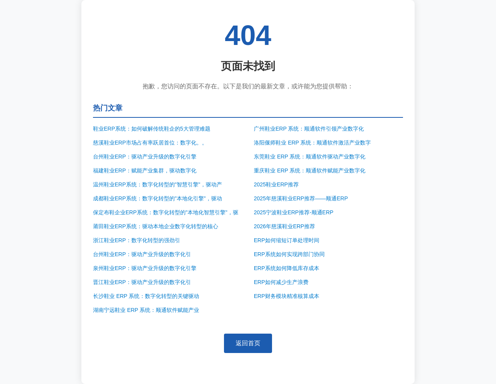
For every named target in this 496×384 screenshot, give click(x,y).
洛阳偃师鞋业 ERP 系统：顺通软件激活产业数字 (312, 142)
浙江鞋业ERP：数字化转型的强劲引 (136, 240)
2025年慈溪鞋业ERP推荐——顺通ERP (301, 198)
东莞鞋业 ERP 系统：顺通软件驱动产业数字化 (309, 156)
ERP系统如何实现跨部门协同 (289, 254)
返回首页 (248, 343)
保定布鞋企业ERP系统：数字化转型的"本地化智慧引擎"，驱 (165, 212)
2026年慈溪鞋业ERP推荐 (284, 226)
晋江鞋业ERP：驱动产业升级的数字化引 (142, 282)
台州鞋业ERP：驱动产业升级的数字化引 (142, 254)
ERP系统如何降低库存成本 (286, 268)
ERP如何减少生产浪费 (281, 282)
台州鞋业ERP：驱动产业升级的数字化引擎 (144, 156)
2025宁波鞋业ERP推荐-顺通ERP (293, 212)
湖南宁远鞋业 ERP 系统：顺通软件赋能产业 (146, 310)
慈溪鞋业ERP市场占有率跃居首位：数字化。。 (150, 142)
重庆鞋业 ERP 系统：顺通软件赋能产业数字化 (309, 170)
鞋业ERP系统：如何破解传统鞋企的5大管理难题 (151, 129)
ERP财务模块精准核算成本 (286, 296)
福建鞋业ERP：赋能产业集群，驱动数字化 (144, 170)
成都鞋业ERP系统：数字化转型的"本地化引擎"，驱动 (157, 198)
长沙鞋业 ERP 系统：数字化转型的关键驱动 (146, 296)
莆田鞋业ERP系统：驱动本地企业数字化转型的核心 (155, 226)
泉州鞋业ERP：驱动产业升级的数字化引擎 (144, 268)
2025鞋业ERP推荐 (276, 184)
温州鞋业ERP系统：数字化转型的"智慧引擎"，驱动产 (157, 184)
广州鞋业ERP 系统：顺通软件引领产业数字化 (309, 129)
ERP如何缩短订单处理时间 (286, 240)
